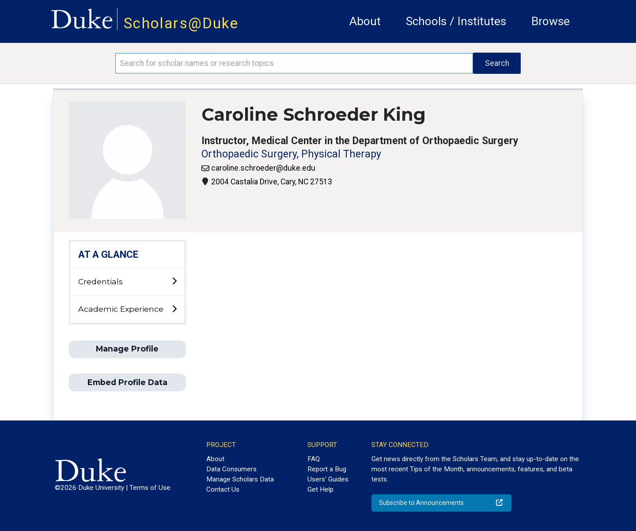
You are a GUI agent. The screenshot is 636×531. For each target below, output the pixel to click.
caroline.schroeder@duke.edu (263, 168)
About (365, 21)
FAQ (313, 459)
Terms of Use (149, 488)
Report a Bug (326, 469)
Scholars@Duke (181, 23)
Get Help (320, 489)
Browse (550, 21)
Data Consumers (231, 469)
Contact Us (222, 489)
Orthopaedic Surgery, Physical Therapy (291, 154)
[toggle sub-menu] (174, 281)
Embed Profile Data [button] (127, 382)
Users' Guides (327, 479)
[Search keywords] (294, 63)
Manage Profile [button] (127, 348)
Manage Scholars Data (240, 479)
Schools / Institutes (456, 21)
